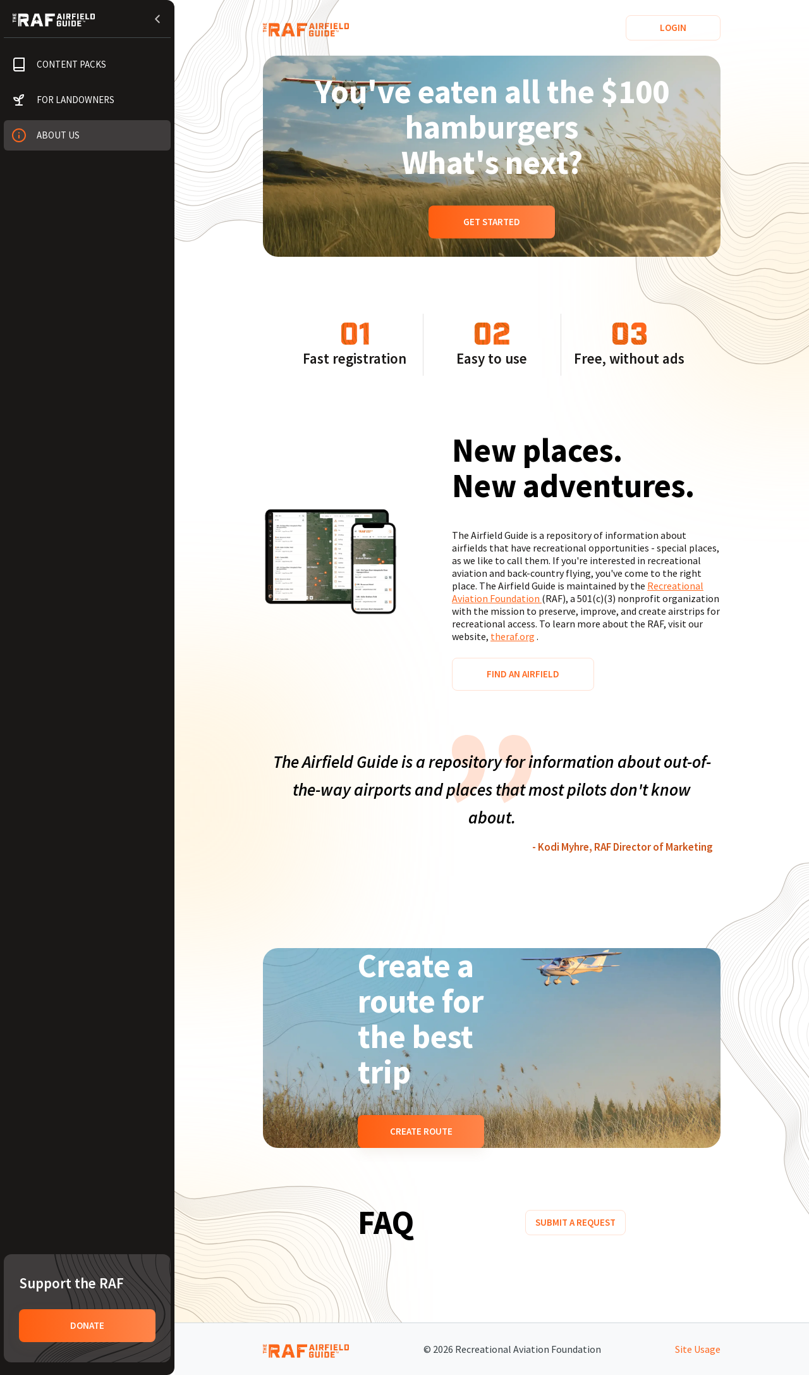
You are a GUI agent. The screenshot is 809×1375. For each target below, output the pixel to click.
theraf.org (512, 636)
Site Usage (698, 1349)
